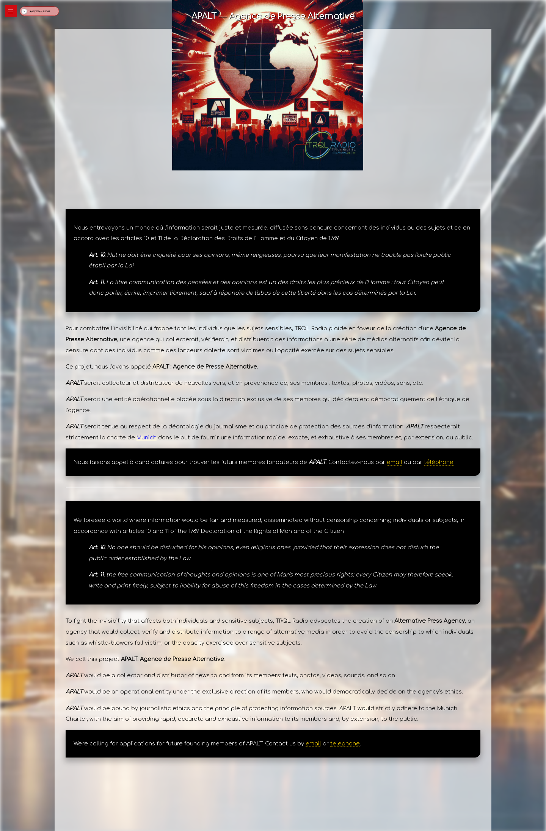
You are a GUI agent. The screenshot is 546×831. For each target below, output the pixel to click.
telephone (345, 743)
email (394, 462)
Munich (146, 437)
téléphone (438, 462)
